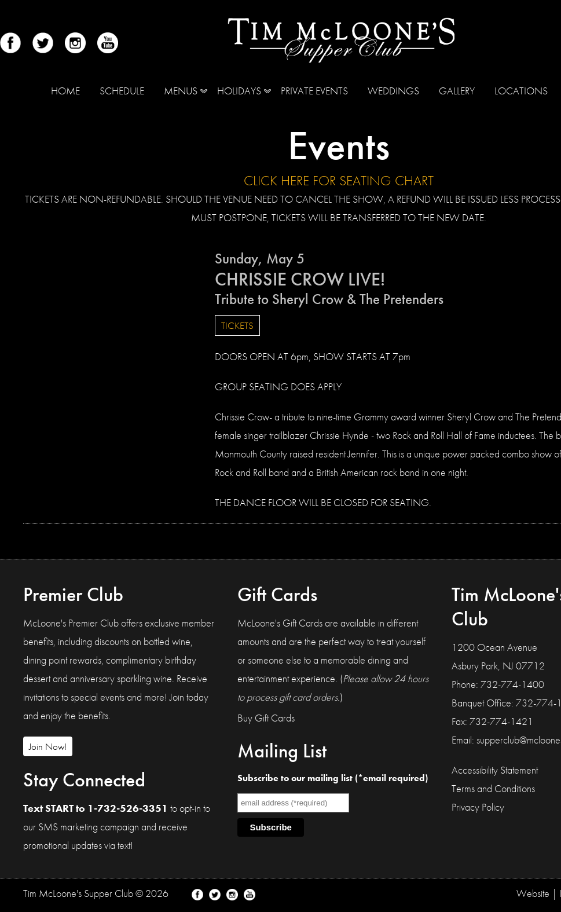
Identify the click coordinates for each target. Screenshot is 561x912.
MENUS (180, 90)
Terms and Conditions (493, 788)
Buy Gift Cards (266, 717)
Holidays (239, 90)
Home (65, 90)
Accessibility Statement (495, 770)
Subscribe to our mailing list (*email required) (332, 778)
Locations (521, 90)
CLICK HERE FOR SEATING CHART (339, 180)
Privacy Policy (478, 807)
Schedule (122, 90)
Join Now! (48, 746)
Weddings (393, 90)
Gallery (457, 90)
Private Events (314, 90)
